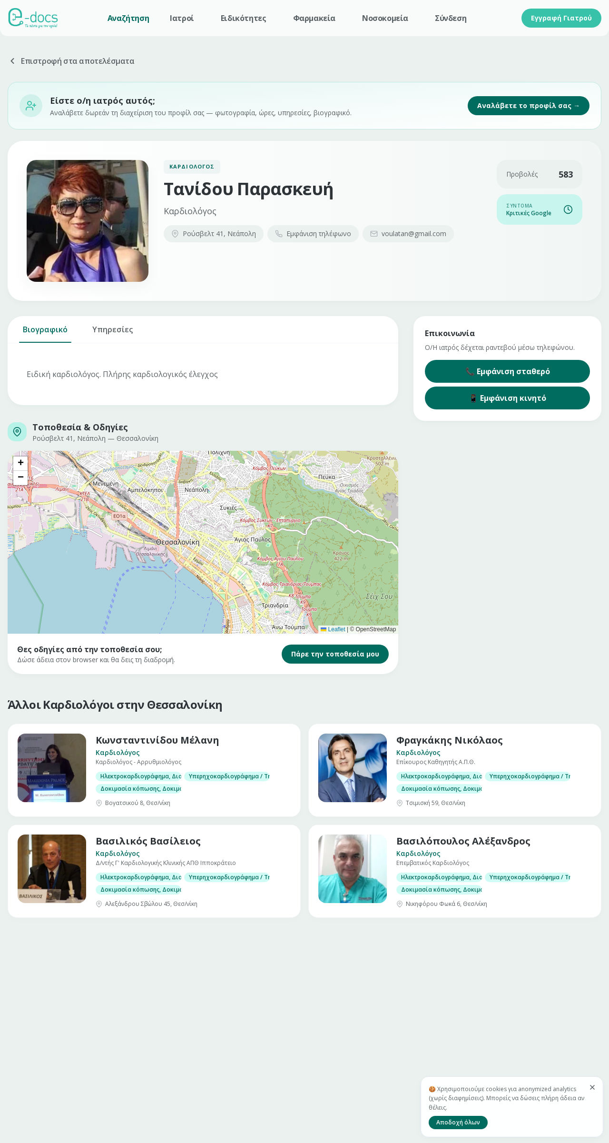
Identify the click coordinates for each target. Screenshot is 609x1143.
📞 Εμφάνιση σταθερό (507, 371)
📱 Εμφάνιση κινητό (507, 398)
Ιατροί (182, 18)
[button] (20, 464)
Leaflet (333, 629)
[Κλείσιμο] (592, 1087)
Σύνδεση (450, 18)
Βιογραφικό (45, 333)
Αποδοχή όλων (458, 1122)
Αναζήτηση (128, 18)
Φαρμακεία (314, 18)
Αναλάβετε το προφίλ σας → (528, 105)
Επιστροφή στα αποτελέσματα (71, 61)
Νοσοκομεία (385, 18)
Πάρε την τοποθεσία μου (335, 653)
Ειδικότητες (243, 18)
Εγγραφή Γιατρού (561, 17)
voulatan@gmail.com (408, 233)
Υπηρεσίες (112, 333)
